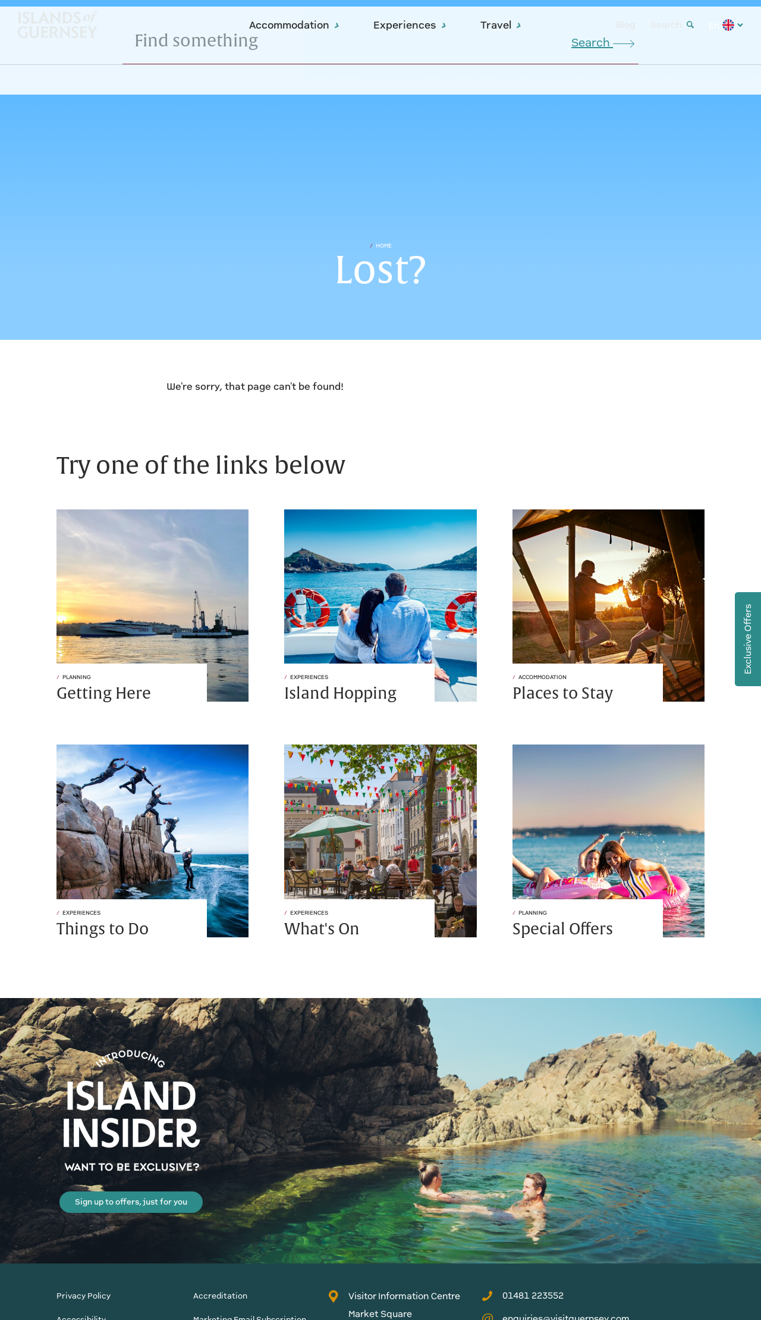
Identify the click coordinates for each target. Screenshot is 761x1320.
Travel (501, 25)
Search (672, 25)
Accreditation (220, 1295)
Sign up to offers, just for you (131, 1201)
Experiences (410, 25)
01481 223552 (523, 1295)
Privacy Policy (83, 1295)
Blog (626, 25)
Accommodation (294, 25)
